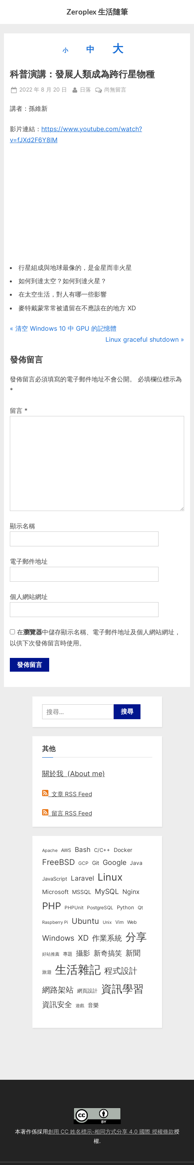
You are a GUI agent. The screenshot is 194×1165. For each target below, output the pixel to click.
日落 (85, 89)
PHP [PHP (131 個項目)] (51, 906)
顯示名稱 (22, 526)
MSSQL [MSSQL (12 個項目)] (81, 892)
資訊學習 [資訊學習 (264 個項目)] (122, 988)
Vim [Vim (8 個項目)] (119, 922)
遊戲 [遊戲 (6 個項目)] (80, 1005)
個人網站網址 (29, 597)
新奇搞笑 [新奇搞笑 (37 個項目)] (108, 953)
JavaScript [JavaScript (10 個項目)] (54, 879)
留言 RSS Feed (67, 813)
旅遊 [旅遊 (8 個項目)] (47, 972)
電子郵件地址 (29, 561)
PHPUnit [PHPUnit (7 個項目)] (74, 907)
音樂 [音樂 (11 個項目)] (93, 1005)
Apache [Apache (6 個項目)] (49, 850)
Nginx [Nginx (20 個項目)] (131, 892)
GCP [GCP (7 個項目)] (83, 863)
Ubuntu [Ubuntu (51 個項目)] (85, 921)
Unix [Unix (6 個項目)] (107, 922)
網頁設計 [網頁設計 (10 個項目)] (87, 990)
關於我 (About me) (73, 773)
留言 (19, 410)
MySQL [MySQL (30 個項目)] (107, 891)
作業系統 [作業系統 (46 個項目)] (107, 938)
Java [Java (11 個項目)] (136, 863)
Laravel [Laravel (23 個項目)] (82, 878)
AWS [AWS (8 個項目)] (66, 850)
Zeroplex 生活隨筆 (97, 11)
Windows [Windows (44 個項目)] (58, 938)
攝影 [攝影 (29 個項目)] (83, 953)
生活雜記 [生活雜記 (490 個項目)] (78, 969)
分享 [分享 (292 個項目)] (136, 937)
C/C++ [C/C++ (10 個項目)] (102, 850)
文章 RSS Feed (67, 794)
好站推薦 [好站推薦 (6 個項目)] (50, 954)
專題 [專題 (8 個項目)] (67, 954)
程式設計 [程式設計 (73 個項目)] (120, 970)
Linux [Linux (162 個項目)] (110, 877)
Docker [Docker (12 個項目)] (123, 850)
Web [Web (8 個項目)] (132, 922)
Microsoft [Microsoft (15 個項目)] (55, 892)
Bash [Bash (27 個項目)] (83, 849)
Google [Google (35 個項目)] (114, 862)
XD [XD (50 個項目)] (83, 938)
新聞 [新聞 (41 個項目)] (133, 953)
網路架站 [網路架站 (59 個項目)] (58, 990)
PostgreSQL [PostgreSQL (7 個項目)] (100, 907)
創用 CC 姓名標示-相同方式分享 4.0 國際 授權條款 (111, 1131)
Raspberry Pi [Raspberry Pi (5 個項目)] (55, 922)
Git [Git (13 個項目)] (95, 862)
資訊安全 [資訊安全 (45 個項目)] (57, 1004)
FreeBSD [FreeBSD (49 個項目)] (58, 862)
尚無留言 (115, 90)
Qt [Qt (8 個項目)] (140, 907)
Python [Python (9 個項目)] (125, 907)
